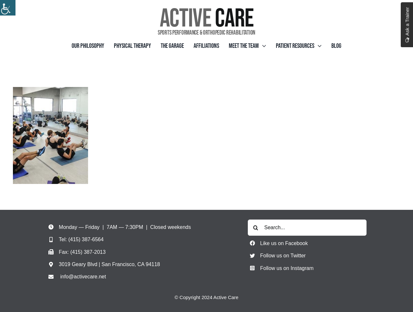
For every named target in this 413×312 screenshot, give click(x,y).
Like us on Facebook (284, 243)
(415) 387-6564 (86, 239)
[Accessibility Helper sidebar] (7, 8)
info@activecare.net (83, 276)
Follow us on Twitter (283, 255)
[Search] (256, 228)
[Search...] (307, 228)
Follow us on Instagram (286, 268)
